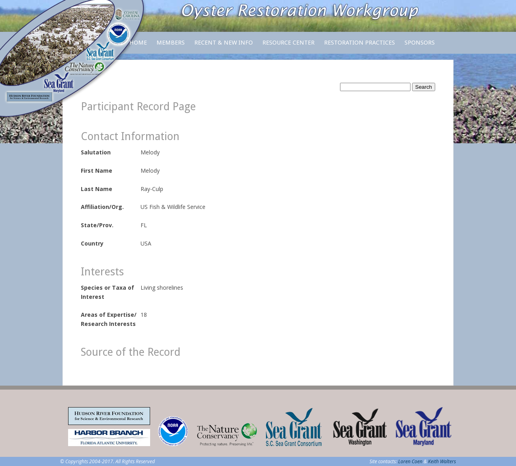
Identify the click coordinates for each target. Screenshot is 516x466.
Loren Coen (410, 461)
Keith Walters (442, 461)
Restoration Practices (359, 46)
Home (138, 42)
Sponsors (420, 42)
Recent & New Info (223, 42)
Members (170, 46)
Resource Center (288, 46)
